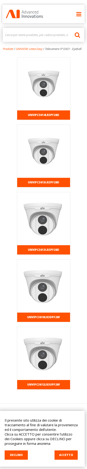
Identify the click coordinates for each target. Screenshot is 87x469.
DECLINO (16, 455)
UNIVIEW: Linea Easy (29, 49)
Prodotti (8, 49)
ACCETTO (66, 455)
